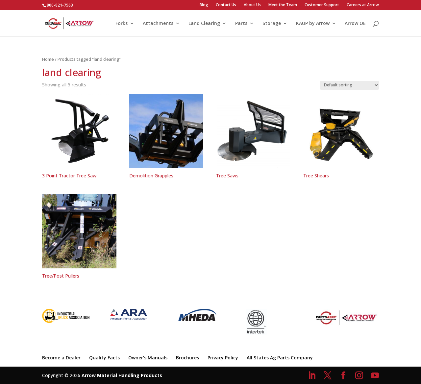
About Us (252, 5)
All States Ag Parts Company (280, 357)
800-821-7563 (60, 5)
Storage (271, 23)
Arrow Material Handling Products (122, 375)
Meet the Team (282, 5)
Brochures (187, 357)
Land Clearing (204, 23)
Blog (204, 5)
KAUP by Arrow (313, 23)
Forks (121, 23)
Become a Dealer (61, 357)
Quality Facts (104, 357)
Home (48, 59)
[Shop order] (349, 85)
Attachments (158, 23)
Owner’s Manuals (147, 357)
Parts (241, 23)
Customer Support (322, 5)
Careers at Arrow (363, 5)
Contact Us (226, 5)
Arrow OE (355, 23)
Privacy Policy (223, 357)
